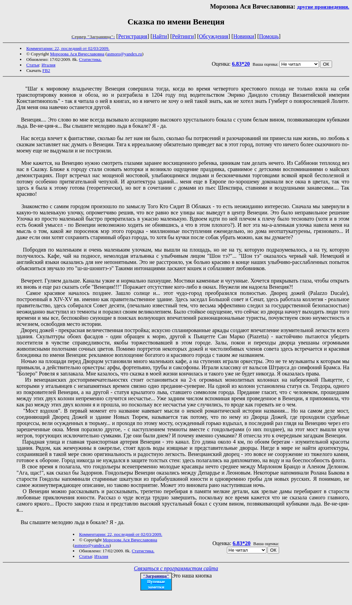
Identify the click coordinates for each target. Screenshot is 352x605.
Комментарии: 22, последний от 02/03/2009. (67, 48)
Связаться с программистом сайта (176, 568)
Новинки (243, 36)
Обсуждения (213, 36)
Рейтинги (183, 36)
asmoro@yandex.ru (124, 53)
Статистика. (90, 59)
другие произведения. (323, 7)
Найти (159, 36)
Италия (49, 64)
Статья (32, 64)
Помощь (269, 36)
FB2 (46, 70)
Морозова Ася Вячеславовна (77, 53)
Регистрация (132, 36)
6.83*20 (241, 64)
